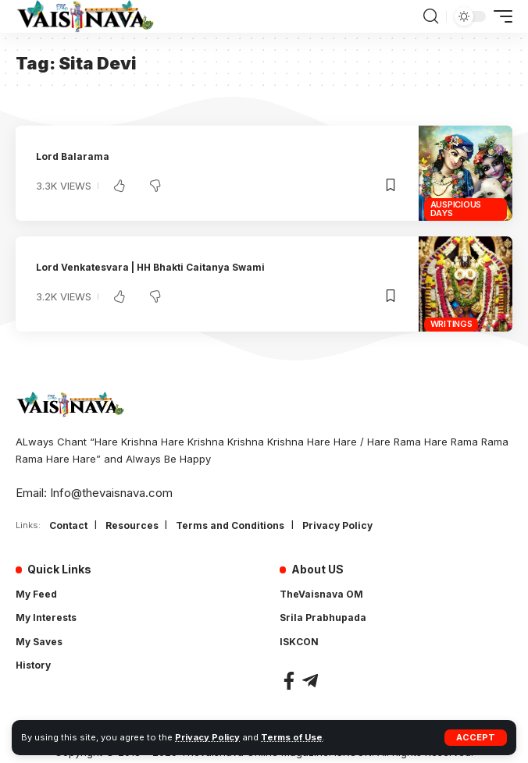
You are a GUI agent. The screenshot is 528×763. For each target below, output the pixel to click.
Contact (68, 525)
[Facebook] (289, 680)
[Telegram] (310, 680)
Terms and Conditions (230, 525)
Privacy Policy (207, 737)
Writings (451, 323)
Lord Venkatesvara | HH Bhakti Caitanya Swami (150, 267)
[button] (475, 737)
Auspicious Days (456, 208)
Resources (132, 525)
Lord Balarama (72, 156)
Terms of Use (292, 737)
